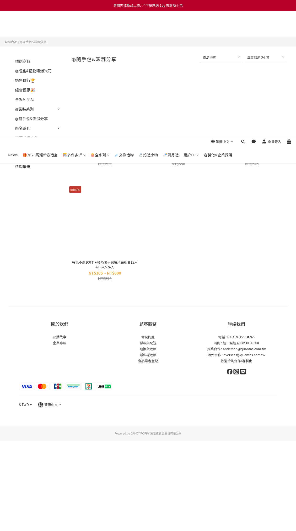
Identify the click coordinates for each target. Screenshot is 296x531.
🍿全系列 (100, 29)
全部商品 (11, 42)
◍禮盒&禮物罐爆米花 (33, 70)
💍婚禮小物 (148, 29)
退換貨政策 (148, 348)
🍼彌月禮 (171, 29)
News (13, 29)
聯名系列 (22, 128)
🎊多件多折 (74, 29)
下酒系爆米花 (26, 138)
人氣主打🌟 (25, 147)
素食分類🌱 (25, 157)
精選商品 (22, 61)
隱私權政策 (148, 354)
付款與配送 (148, 342)
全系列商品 (24, 99)
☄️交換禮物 (124, 29)
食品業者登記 (148, 360)
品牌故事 (59, 336)
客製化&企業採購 (218, 29)
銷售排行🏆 (25, 80)
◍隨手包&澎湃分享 (33, 42)
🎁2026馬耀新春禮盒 (40, 29)
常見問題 (148, 336)
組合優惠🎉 (25, 90)
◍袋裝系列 (24, 109)
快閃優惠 (22, 166)
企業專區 (59, 342)
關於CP (191, 29)
